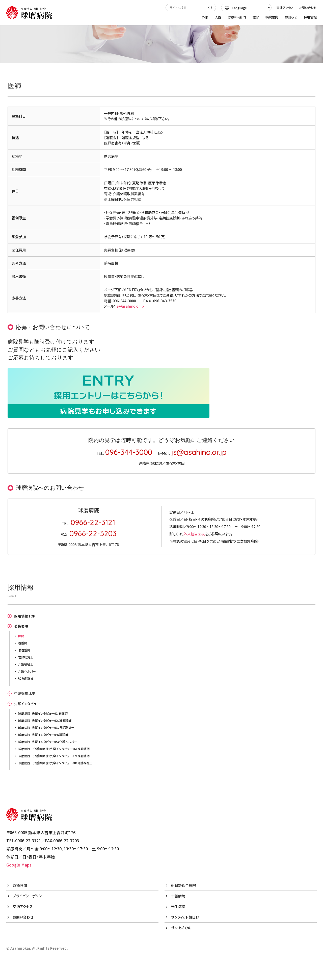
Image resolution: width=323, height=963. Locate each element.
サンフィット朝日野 (185, 917)
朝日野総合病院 (183, 885)
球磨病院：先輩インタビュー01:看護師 (43, 713)
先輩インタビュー (27, 703)
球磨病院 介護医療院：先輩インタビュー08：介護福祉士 (55, 763)
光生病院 (178, 906)
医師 (21, 636)
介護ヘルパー (27, 671)
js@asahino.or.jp (130, 306)
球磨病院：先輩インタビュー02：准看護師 (44, 720)
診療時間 (20, 885)
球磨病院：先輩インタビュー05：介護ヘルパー (47, 741)
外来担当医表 (194, 533)
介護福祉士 (25, 664)
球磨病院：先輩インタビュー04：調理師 (43, 734)
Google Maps (19, 865)
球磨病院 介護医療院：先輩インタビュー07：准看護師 (54, 756)
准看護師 (24, 650)
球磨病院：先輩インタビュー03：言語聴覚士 (46, 727)
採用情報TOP (24, 616)
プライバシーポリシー (29, 895)
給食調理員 (25, 678)
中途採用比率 (24, 693)
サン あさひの (181, 927)
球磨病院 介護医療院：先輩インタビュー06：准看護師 (54, 749)
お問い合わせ (308, 7)
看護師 (22, 643)
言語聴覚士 (25, 657)
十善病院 (178, 895)
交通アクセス (285, 7)
